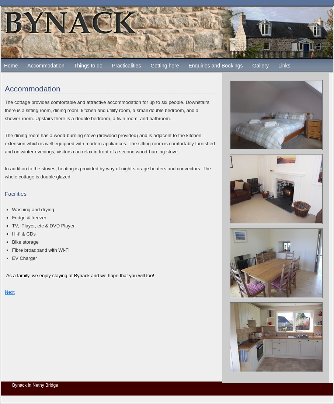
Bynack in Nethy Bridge (35, 385)
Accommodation (45, 66)
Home (11, 66)
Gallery (261, 66)
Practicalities (126, 66)
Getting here (164, 66)
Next (10, 292)
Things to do (88, 66)
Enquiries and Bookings (215, 66)
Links (284, 66)
